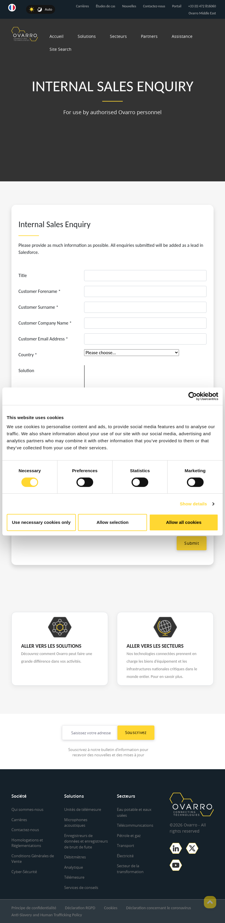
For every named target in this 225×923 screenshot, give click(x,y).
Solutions (87, 36)
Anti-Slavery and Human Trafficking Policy (46, 914)
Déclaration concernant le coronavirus (158, 907)
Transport (125, 845)
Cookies (110, 907)
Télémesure (74, 877)
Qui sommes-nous (27, 809)
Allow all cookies (184, 522)
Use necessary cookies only (41, 522)
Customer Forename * (39, 291)
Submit (191, 543)
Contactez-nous (154, 6)
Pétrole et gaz (129, 835)
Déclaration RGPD (80, 907)
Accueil (57, 36)
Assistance (182, 36)
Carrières (82, 6)
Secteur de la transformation (130, 868)
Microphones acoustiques (75, 822)
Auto (48, 9)
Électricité (125, 855)
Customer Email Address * (43, 339)
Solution (26, 370)
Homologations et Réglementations (27, 842)
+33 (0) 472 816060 (202, 6)
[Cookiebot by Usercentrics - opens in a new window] (192, 396)
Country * (27, 354)
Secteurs (118, 36)
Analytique (73, 867)
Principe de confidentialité (33, 907)
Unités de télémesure (82, 809)
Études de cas (105, 6)
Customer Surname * (38, 307)
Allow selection (112, 522)
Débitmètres (75, 857)
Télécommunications (135, 825)
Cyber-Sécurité (24, 871)
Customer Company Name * (45, 323)
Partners (149, 36)
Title (22, 275)
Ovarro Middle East (202, 13)
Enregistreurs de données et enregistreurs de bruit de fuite (86, 841)
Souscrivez (136, 732)
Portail (176, 6)
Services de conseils (81, 887)
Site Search (60, 49)
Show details (193, 503)
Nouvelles (129, 6)
